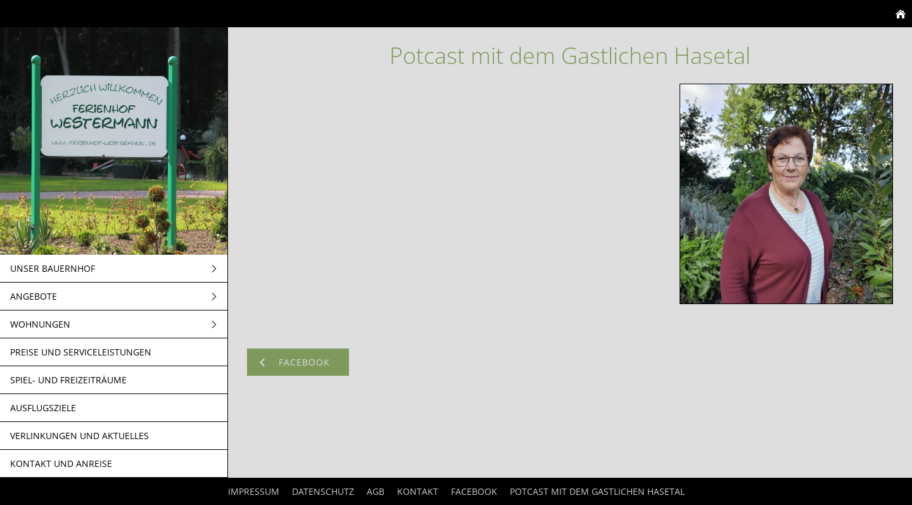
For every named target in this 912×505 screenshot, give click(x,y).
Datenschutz (323, 491)
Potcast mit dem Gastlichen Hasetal (597, 491)
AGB (375, 491)
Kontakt (417, 491)
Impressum (253, 491)
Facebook (474, 491)
